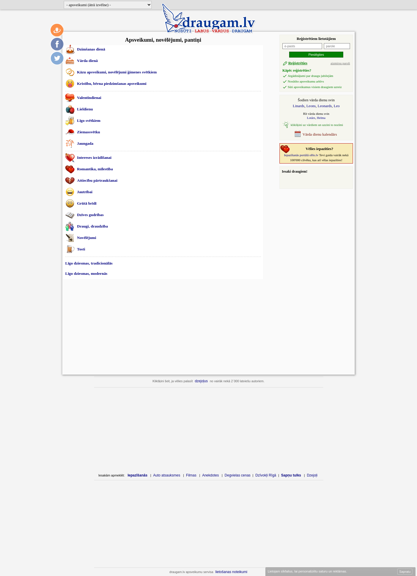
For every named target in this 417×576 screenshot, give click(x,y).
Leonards (325, 106)
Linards (298, 106)
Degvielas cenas (237, 475)
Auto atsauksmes (166, 475)
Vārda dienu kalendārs (315, 133)
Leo (337, 106)
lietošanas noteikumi (231, 572)
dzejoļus (201, 381)
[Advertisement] (163, 327)
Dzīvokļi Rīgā (265, 475)
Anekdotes (210, 475)
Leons (311, 106)
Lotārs (311, 117)
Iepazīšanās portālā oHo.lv (301, 155)
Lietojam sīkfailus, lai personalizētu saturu (307, 571)
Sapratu (405, 571)
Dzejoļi (312, 475)
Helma (321, 117)
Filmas (191, 475)
